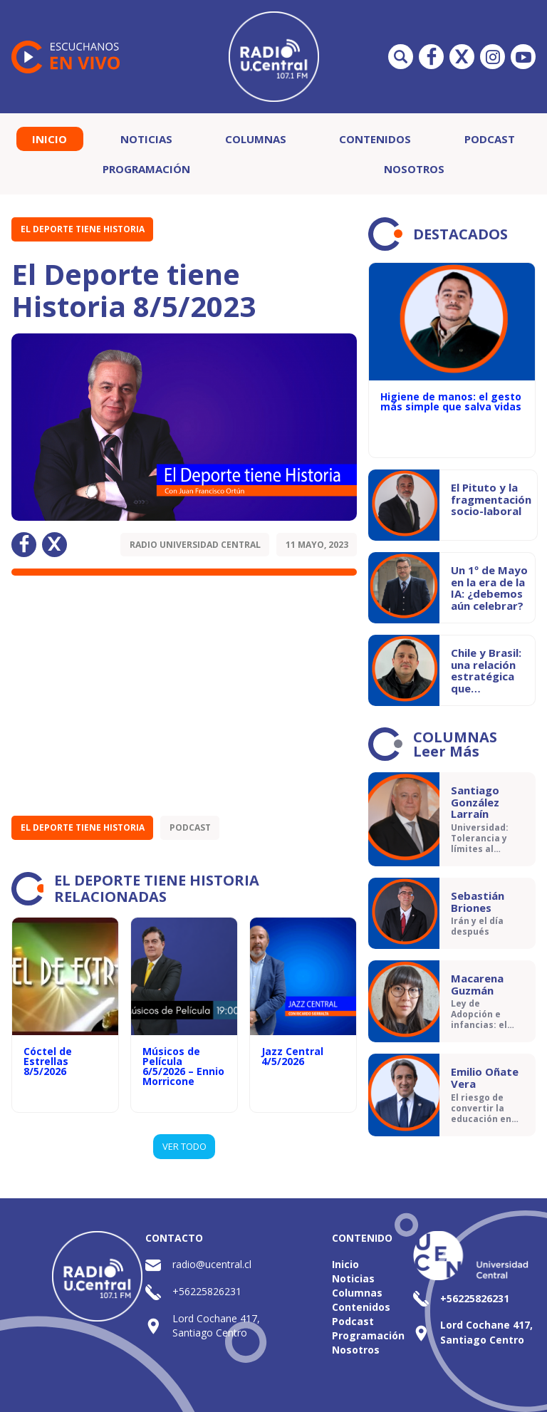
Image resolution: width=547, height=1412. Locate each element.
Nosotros (414, 169)
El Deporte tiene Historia (83, 229)
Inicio (49, 139)
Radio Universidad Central (195, 545)
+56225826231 (206, 1291)
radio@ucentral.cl (211, 1264)
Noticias (146, 139)
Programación (146, 169)
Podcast (489, 139)
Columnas (255, 139)
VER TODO (184, 1146)
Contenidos (375, 139)
